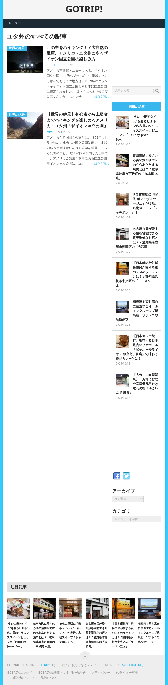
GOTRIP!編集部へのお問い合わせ (62, 672)
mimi (50, 132)
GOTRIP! (84, 9)
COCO (51, 65)
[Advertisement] (140, 55)
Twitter (126, 476)
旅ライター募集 (127, 672)
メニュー (14, 23)
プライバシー (100, 672)
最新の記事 (137, 107)
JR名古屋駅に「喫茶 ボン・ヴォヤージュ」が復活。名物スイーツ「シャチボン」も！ (137, 203)
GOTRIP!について (19, 672)
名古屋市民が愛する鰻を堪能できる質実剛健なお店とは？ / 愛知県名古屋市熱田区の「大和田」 (137, 238)
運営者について (24, 678)
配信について (50, 678)
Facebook (116, 476)
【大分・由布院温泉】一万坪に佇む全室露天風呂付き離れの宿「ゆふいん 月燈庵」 (137, 384)
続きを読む (101, 96)
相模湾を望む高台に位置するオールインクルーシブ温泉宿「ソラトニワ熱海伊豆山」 (137, 311)
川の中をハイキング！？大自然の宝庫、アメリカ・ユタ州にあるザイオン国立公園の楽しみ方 (77, 53)
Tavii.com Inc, (131, 665)
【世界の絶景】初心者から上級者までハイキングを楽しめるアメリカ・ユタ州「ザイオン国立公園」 (77, 120)
